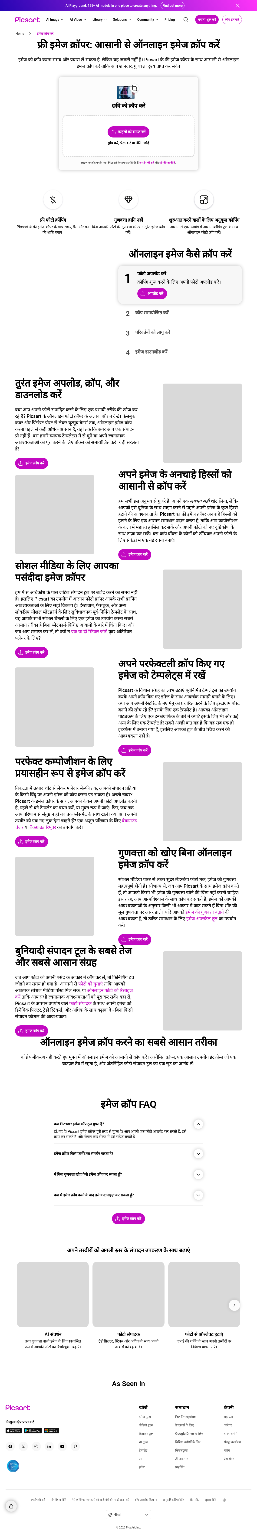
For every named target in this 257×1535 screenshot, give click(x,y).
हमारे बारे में (230, 1433)
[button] (55, 19)
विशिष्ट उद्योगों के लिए (188, 1442)
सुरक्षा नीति (210, 1499)
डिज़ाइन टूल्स (146, 1433)
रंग (140, 1459)
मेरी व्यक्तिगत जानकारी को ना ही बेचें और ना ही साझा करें (100, 1499)
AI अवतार (181, 1459)
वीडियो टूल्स (146, 1425)
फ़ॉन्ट (142, 1467)
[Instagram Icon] (36, 1446)
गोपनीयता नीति (58, 1499)
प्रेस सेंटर (229, 1459)
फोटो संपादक (80, 1003)
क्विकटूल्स (181, 1450)
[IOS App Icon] (14, 1432)
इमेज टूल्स (145, 1417)
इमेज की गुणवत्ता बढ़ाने (204, 912)
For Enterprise (185, 1417)
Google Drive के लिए (189, 1433)
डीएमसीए (194, 1499)
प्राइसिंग (180, 1467)
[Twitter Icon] (23, 1446)
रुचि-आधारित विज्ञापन (146, 1499)
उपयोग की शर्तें (37, 1499)
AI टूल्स (143, 1442)
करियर (228, 1425)
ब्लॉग (227, 1450)
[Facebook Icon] (10, 1446)
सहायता (228, 1417)
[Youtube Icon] (62, 1446)
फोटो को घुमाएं (90, 984)
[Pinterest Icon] (75, 1446)
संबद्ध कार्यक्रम (232, 1442)
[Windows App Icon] (51, 1432)
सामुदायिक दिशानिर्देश (174, 1499)
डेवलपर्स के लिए (184, 1425)
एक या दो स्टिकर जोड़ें (89, 631)
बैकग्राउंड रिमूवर (43, 827)
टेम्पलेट (143, 1450)
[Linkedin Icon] (49, 1446)
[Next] (234, 1305)
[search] (185, 19)
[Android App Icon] (33, 1432)
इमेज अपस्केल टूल (201, 918)
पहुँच (224, 1499)
